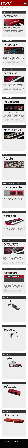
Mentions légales (14, 443)
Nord (2, 2)
